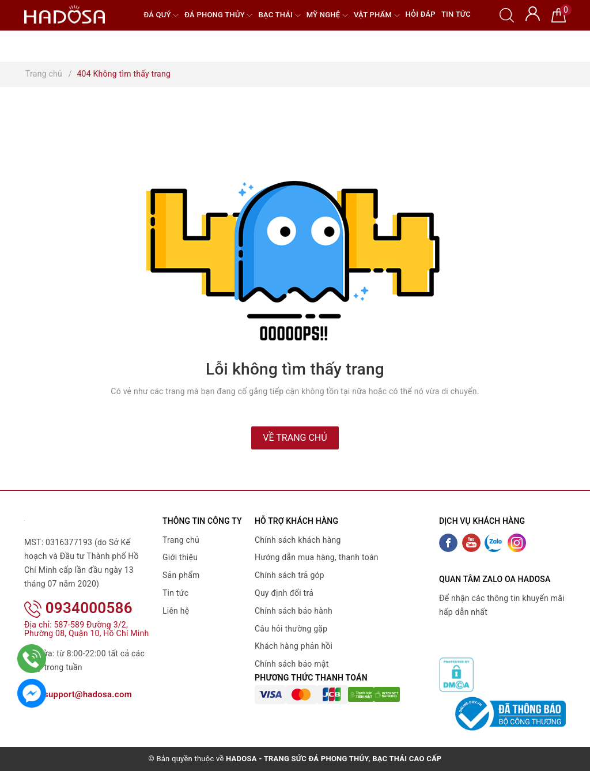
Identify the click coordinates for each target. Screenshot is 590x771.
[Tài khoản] (532, 12)
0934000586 (78, 608)
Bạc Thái (279, 15)
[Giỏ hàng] (558, 14)
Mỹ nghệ (327, 15)
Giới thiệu (180, 557)
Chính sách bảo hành (293, 610)
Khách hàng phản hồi (293, 646)
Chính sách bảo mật (291, 663)
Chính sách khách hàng (298, 540)
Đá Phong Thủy (218, 15)
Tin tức (456, 14)
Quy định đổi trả (284, 593)
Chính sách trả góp (289, 575)
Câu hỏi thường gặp (291, 628)
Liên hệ (175, 610)
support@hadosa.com (78, 694)
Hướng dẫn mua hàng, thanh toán (317, 557)
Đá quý (161, 15)
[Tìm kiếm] (507, 14)
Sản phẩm (181, 575)
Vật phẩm (377, 15)
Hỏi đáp (421, 14)
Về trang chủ (295, 437)
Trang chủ (180, 540)
